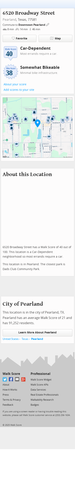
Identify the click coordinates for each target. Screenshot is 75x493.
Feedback (8, 404)
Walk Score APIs (39, 384)
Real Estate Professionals (45, 394)
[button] (38, 123)
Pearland (9, 20)
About (6, 384)
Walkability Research (42, 399)
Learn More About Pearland (37, 332)
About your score (15, 84)
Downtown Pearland (32, 24)
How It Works (10, 389)
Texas (25, 338)
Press (6, 394)
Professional (40, 374)
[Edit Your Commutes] (48, 24)
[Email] (17, 379)
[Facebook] (11, 379)
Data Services (38, 389)
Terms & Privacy (12, 399)
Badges (35, 404)
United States (11, 338)
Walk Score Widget (41, 379)
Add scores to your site (19, 90)
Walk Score (11, 374)
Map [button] (55, 38)
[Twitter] (5, 379)
